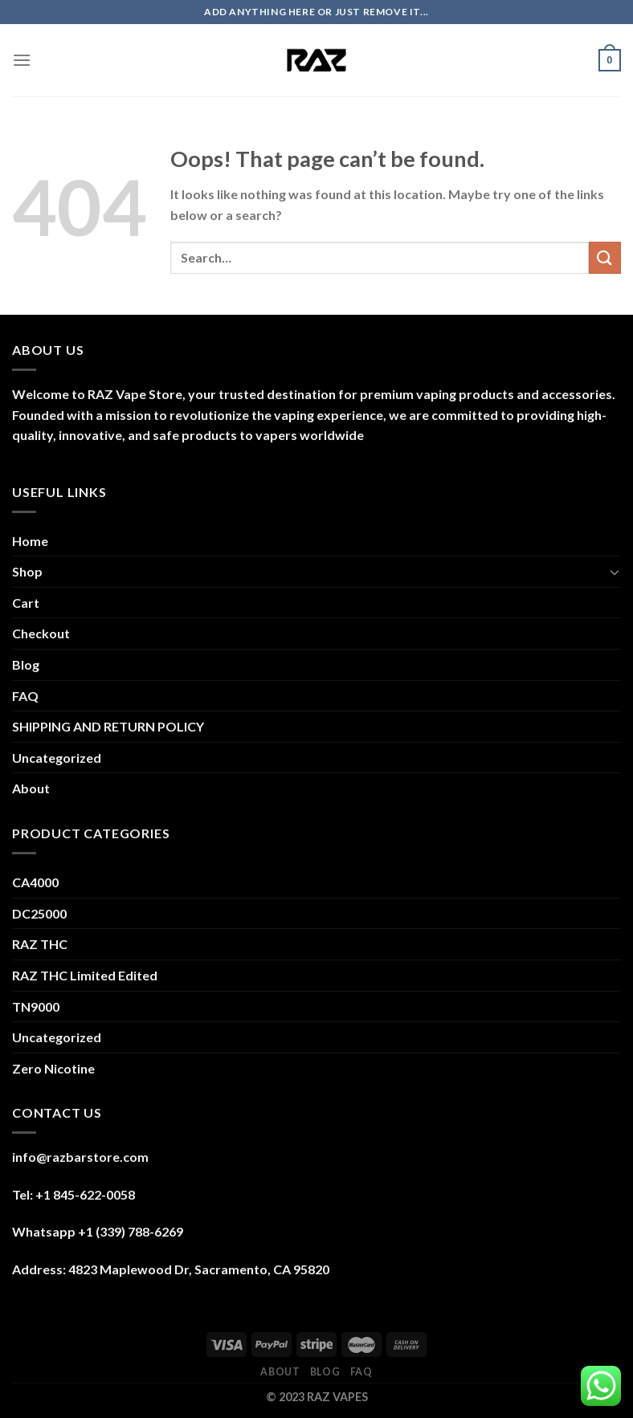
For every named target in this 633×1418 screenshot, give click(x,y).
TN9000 (35, 1006)
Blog (25, 664)
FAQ (25, 695)
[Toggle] (614, 571)
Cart (25, 602)
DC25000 (39, 913)
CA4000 (35, 882)
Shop (27, 571)
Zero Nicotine (53, 1068)
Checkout (41, 633)
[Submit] (605, 257)
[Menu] (21, 59)
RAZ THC (39, 943)
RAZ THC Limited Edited (84, 975)
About (31, 788)
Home (30, 540)
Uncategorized (56, 757)
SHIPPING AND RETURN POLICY (108, 726)
